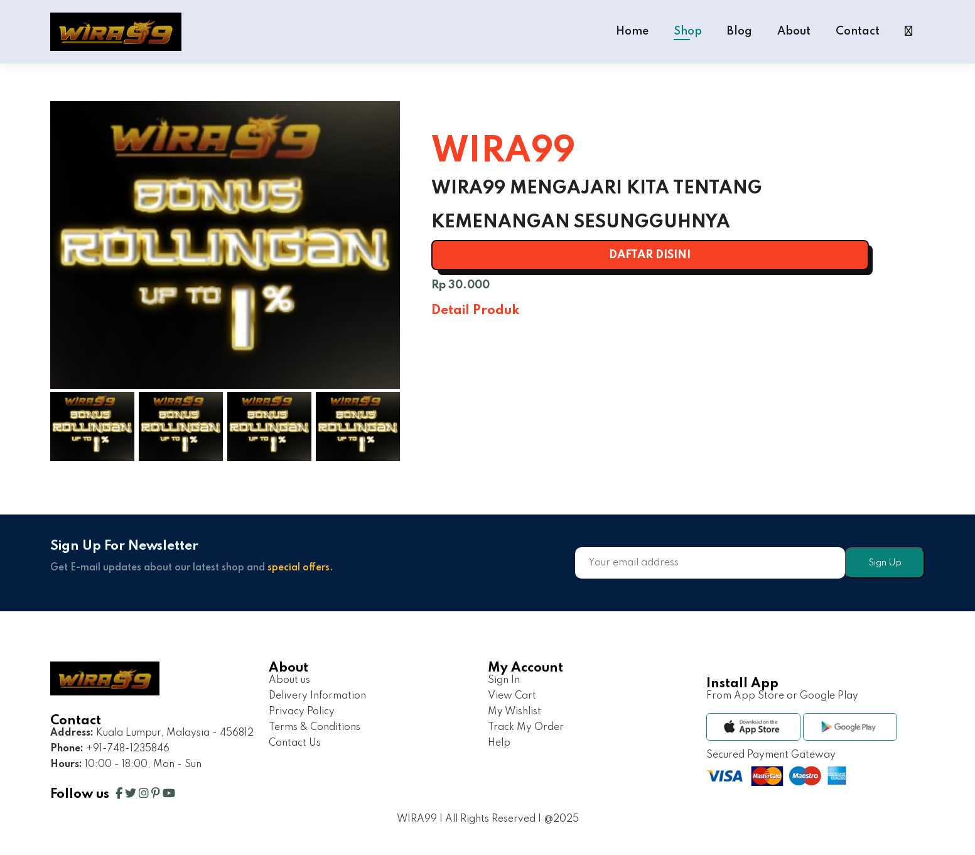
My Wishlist (514, 712)
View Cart (512, 696)
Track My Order (526, 727)
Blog (739, 31)
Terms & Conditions (314, 727)
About (794, 31)
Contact (858, 31)
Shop (688, 31)
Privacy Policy (302, 712)
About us (289, 680)
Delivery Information (317, 696)
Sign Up (885, 562)
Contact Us (295, 743)
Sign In (504, 680)
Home (632, 31)
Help (499, 743)
